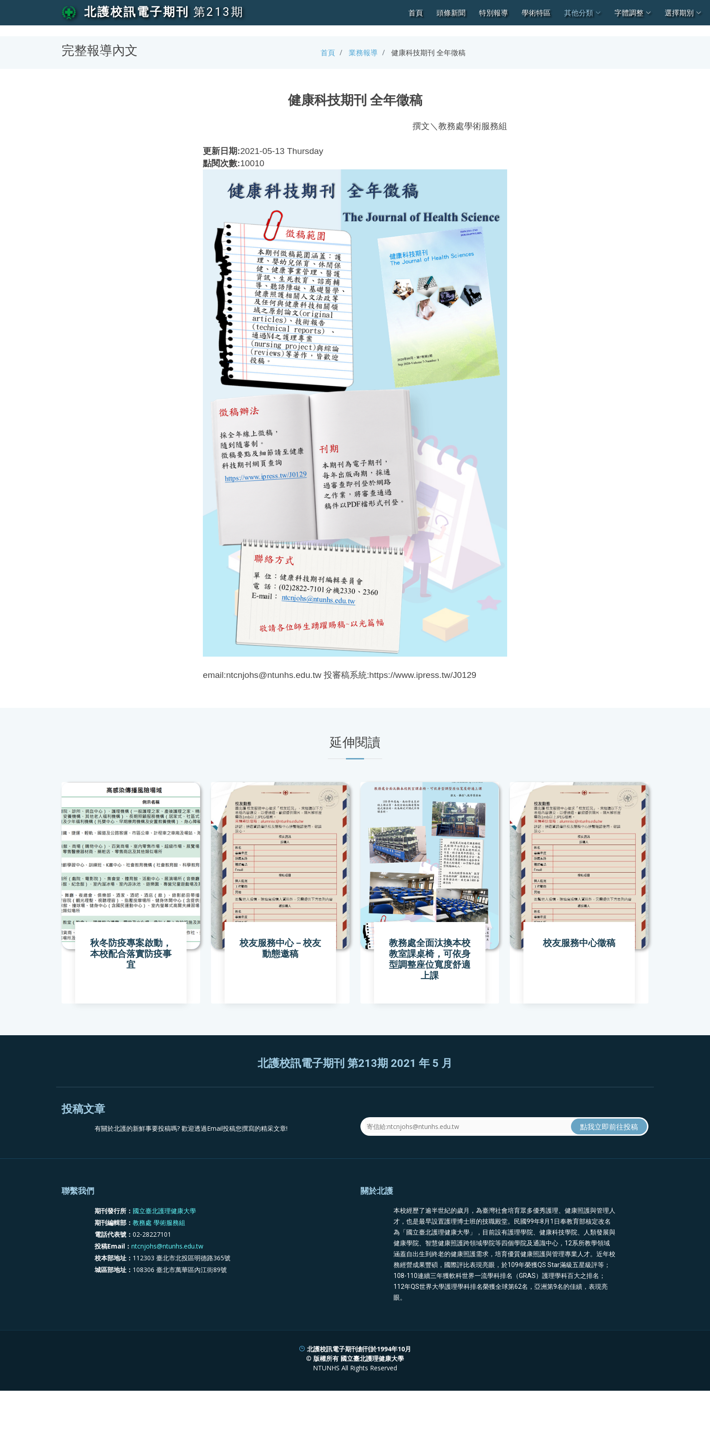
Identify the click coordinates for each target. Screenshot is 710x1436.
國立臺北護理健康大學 (164, 1255)
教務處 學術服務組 (159, 1267)
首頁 (415, 13)
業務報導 (363, 53)
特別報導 (493, 13)
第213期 (218, 12)
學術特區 (536, 13)
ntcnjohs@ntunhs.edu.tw (167, 1290)
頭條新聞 (451, 13)
